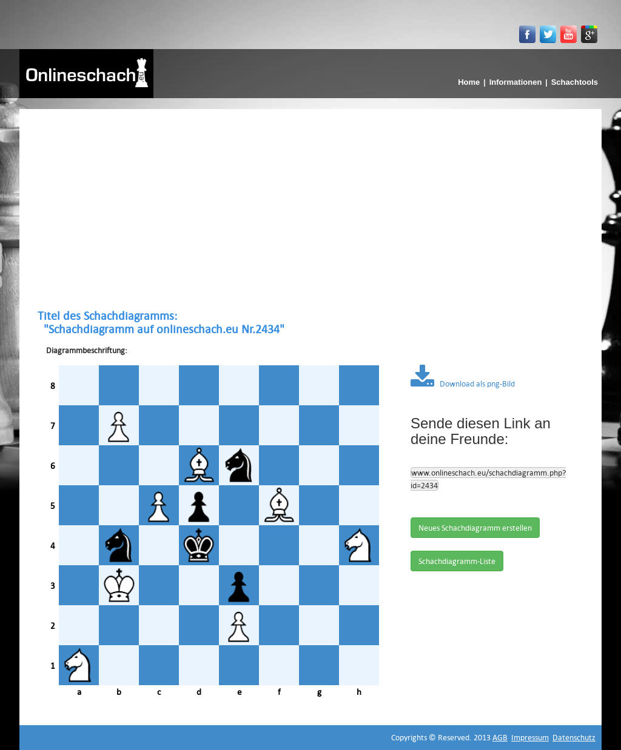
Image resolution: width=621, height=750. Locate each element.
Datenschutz (574, 737)
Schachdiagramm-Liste (456, 561)
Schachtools (574, 82)
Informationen (515, 82)
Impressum (530, 737)
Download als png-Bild (463, 383)
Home (469, 82)
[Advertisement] (310, 209)
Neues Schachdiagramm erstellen (475, 528)
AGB (500, 737)
